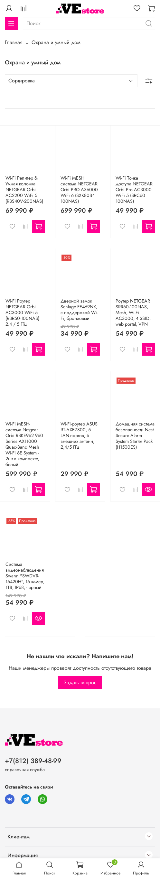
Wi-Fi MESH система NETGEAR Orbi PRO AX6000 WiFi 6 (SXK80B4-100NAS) (79, 189)
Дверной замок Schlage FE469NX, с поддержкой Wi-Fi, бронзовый (79, 310)
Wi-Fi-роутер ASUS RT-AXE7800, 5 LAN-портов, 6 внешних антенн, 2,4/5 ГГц (79, 435)
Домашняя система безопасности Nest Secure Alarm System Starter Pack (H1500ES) (135, 435)
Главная (14, 42)
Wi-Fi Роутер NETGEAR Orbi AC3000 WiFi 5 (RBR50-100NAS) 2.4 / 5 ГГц (22, 312)
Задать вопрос (80, 682)
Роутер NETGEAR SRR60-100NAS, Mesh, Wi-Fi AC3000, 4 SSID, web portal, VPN (133, 312)
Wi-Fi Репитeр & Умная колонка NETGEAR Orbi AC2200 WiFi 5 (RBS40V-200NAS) (24, 189)
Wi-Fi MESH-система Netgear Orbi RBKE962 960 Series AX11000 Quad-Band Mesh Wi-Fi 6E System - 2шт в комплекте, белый (24, 444)
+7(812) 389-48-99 (33, 761)
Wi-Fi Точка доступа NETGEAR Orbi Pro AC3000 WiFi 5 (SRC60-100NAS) (134, 189)
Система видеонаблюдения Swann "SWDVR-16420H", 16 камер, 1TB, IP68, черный (24, 576)
